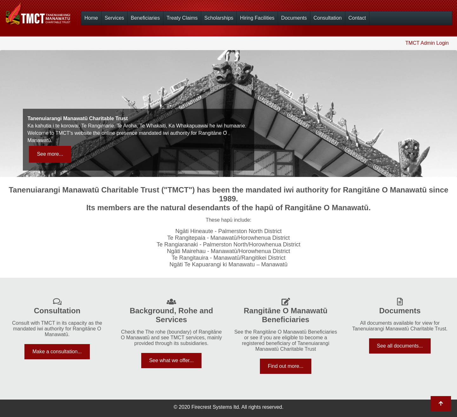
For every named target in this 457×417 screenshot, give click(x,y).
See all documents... (400, 346)
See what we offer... (171, 360)
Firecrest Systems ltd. (215, 407)
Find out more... (285, 366)
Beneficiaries (145, 18)
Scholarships (219, 18)
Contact (357, 18)
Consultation (328, 18)
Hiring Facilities (257, 18)
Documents (294, 18)
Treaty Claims (182, 18)
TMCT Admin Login (427, 43)
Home (91, 18)
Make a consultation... (57, 351)
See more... (50, 154)
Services (114, 18)
